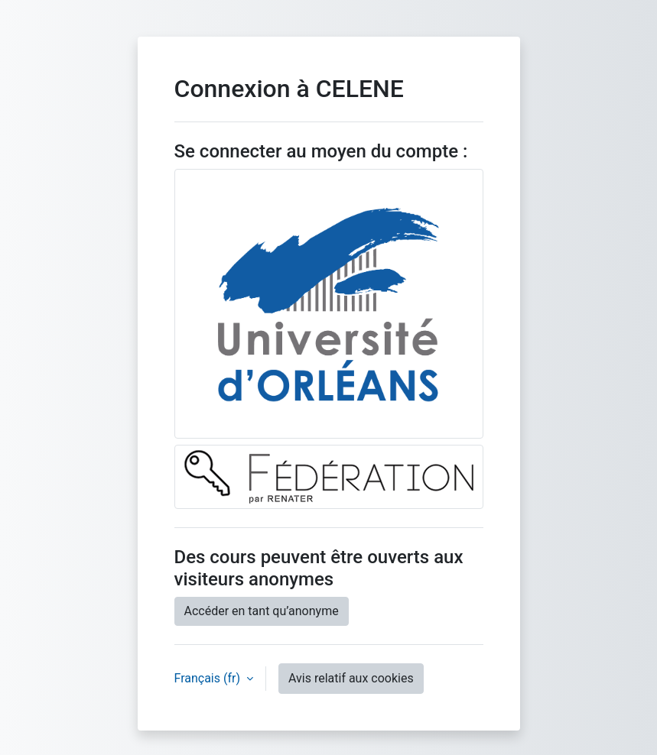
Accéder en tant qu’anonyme (261, 611)
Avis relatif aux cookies (351, 678)
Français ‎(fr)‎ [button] (208, 678)
